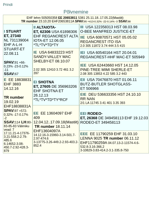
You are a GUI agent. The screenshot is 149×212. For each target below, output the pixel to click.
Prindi (8, 4)
